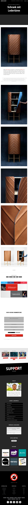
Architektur (14, 480)
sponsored (23, 489)
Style (23, 483)
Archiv (8, 489)
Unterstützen (11, 489)
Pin (17, 282)
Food (23, 479)
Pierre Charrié (8, 69)
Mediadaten (19, 489)
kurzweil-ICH (14, 484)
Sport (23, 482)
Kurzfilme (4, 483)
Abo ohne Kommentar (18, 324)
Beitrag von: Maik (14, 275)
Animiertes (14, 479)
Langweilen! (14, 432)
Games (4, 484)
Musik (23, 481)
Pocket (24, 282)
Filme (4, 482)
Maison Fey (21, 69)
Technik (24, 484)
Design (14, 482)
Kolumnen (24, 480)
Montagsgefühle (4, 481)
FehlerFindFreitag (4, 480)
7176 (15, 474)
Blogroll (5, 489)
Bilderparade (4, 479)
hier (8, 331)
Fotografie (14, 483)
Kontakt (16, 489)
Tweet (4, 282)
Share (10, 282)
